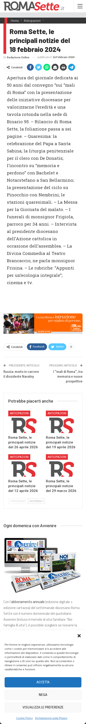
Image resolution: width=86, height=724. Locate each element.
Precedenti (18, 501)
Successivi (36, 501)
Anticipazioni (19, 413)
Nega (43, 695)
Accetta (43, 682)
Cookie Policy (24, 718)
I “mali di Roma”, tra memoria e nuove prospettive (68, 376)
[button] (79, 635)
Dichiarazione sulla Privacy (51, 718)
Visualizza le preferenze (43, 707)
